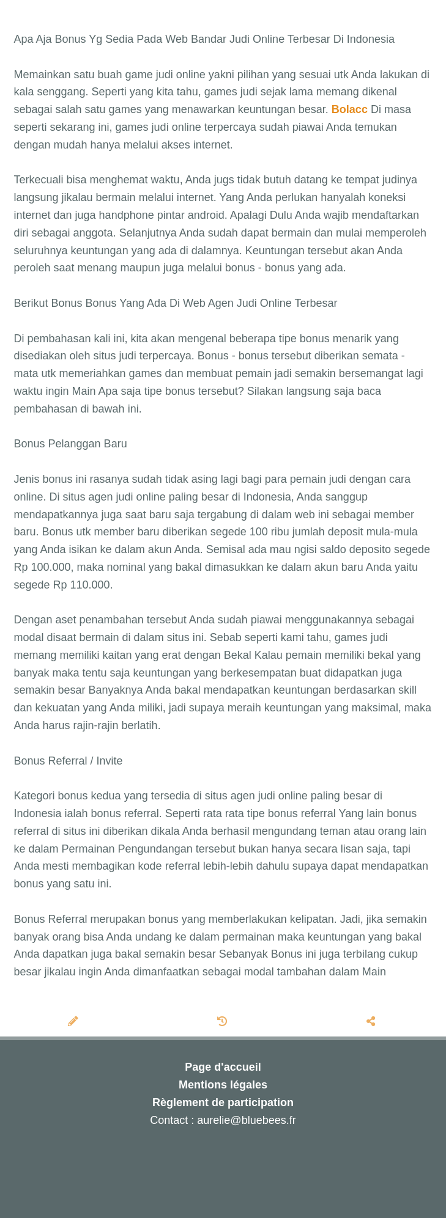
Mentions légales (223, 1085)
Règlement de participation (223, 1102)
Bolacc (350, 109)
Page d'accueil (223, 1067)
